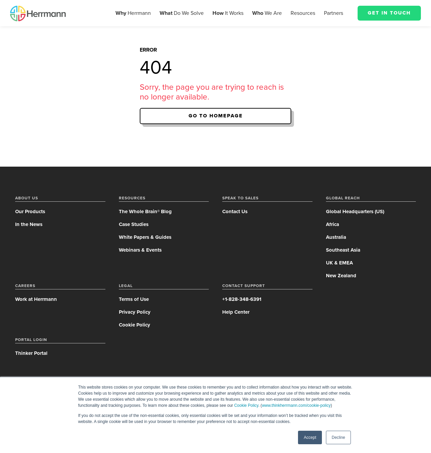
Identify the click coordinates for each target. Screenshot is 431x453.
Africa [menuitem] (332, 224)
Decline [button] (338, 437)
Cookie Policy (246, 405)
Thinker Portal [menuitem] (31, 353)
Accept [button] (310, 437)
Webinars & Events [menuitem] (140, 250)
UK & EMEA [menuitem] (339, 263)
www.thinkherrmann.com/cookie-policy (296, 405)
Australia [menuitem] (336, 237)
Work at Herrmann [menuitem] (36, 299)
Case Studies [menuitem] (133, 224)
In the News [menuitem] (28, 224)
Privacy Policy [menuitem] (135, 312)
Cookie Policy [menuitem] (134, 325)
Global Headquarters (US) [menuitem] (355, 211)
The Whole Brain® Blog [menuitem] (145, 211)
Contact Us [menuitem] (234, 211)
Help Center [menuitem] (236, 312)
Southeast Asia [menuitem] (343, 250)
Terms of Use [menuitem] (134, 299)
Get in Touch (389, 13)
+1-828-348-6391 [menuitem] (241, 299)
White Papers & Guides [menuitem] (145, 237)
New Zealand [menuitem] (341, 276)
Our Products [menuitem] (30, 211)
